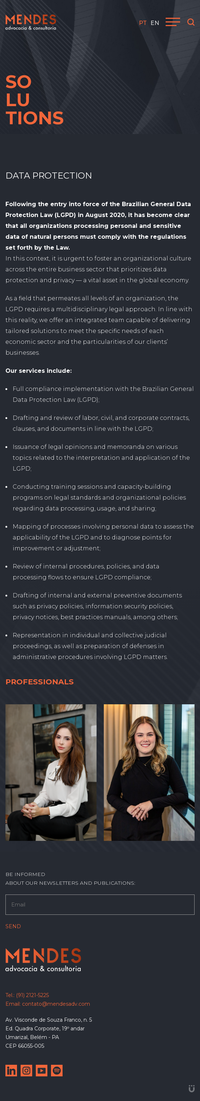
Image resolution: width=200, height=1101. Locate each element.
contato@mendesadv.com (56, 1004)
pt (143, 23)
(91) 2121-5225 (32, 995)
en (154, 23)
